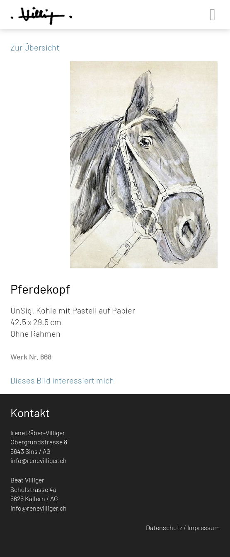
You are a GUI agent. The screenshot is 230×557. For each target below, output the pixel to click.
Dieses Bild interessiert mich (62, 380)
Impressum (203, 527)
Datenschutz (164, 527)
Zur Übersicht (34, 47)
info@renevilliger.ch (38, 460)
